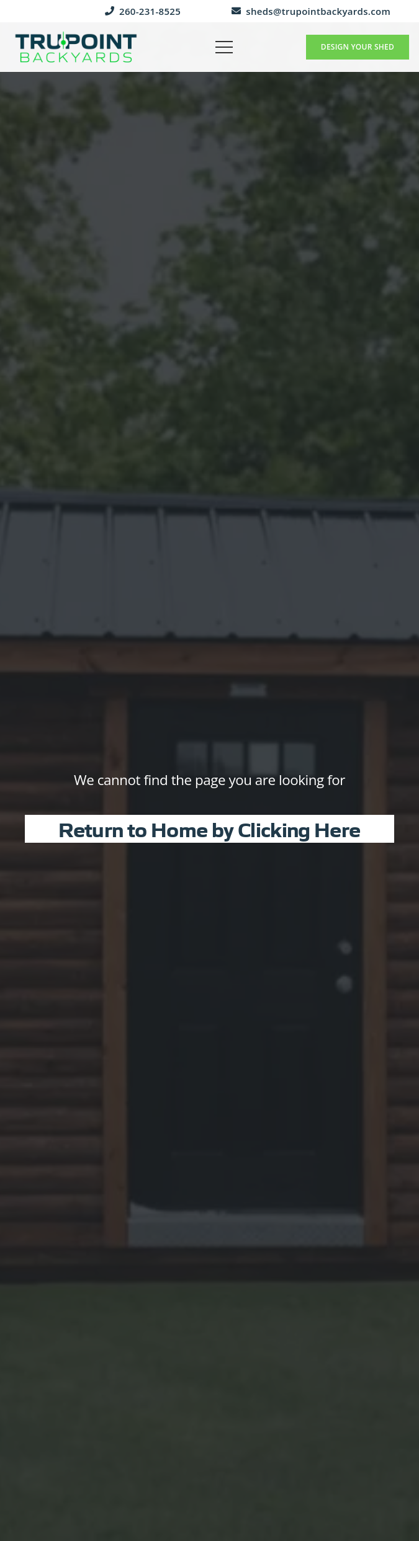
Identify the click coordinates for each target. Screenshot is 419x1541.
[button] (224, 47)
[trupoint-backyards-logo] (76, 47)
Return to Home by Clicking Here (209, 828)
